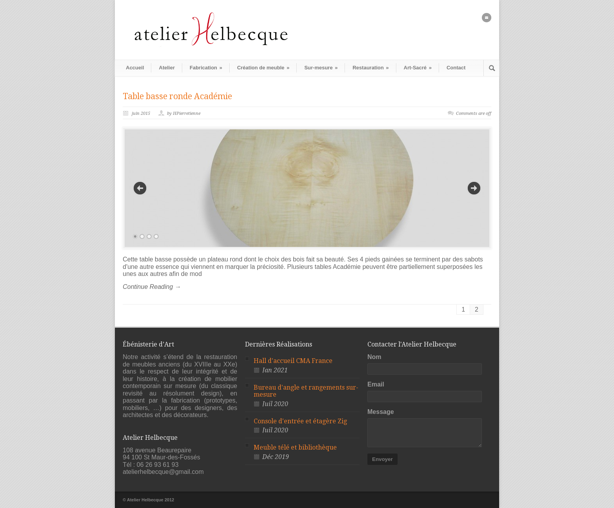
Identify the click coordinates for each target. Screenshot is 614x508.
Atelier (166, 68)
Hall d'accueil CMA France (293, 361)
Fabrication (206, 68)
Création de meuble (263, 68)
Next (474, 188)
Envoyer (382, 459)
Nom (374, 357)
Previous (140, 188)
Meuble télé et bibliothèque (295, 447)
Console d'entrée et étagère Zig (300, 421)
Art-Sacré (418, 68)
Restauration (370, 68)
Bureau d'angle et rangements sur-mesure (306, 391)
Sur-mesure (321, 68)
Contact (456, 68)
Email (375, 384)
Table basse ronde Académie (177, 96)
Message (380, 411)
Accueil (135, 68)
